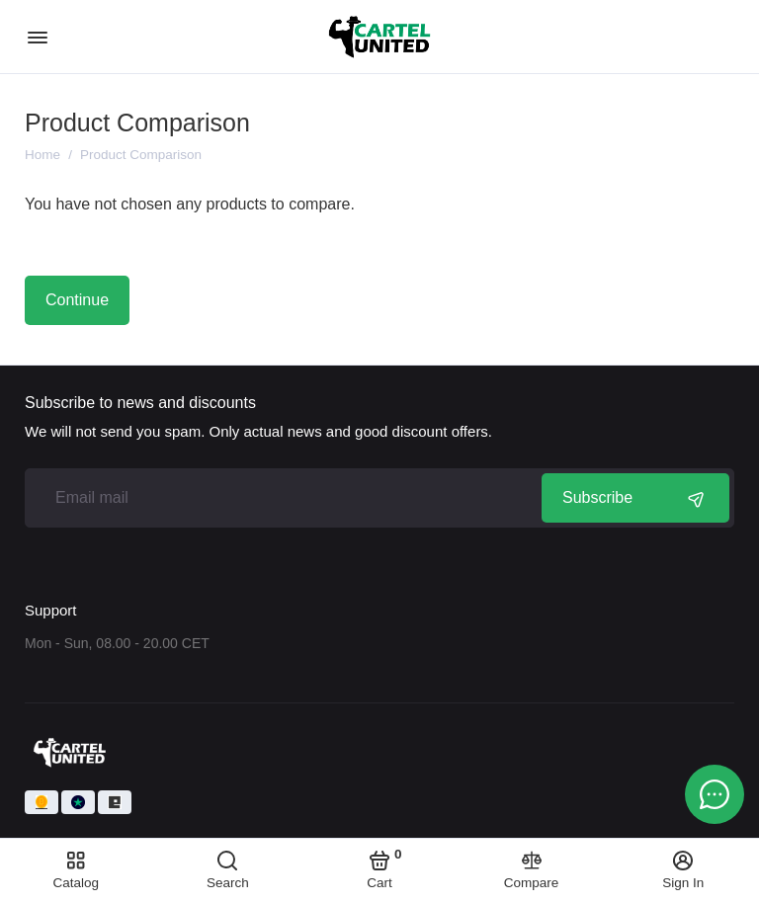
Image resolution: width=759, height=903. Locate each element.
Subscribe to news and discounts (140, 403)
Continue (77, 299)
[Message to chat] (714, 794)
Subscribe (635, 498)
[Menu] (37, 36)
